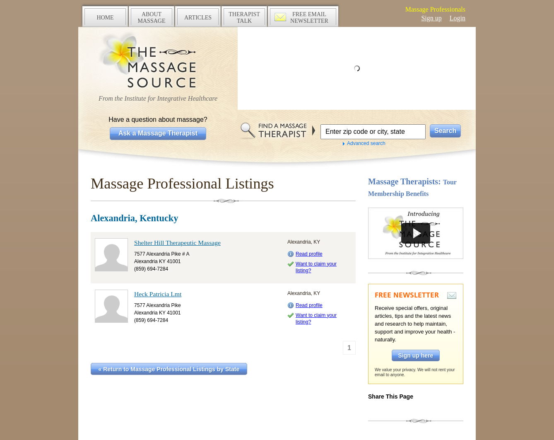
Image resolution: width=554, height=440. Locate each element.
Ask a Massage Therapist (158, 133)
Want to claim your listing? (316, 267)
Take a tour (415, 233)
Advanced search (366, 143)
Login (457, 18)
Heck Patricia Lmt (157, 293)
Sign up (431, 18)
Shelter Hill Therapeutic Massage (177, 242)
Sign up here (416, 355)
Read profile (309, 254)
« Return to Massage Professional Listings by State (169, 369)
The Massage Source (158, 61)
